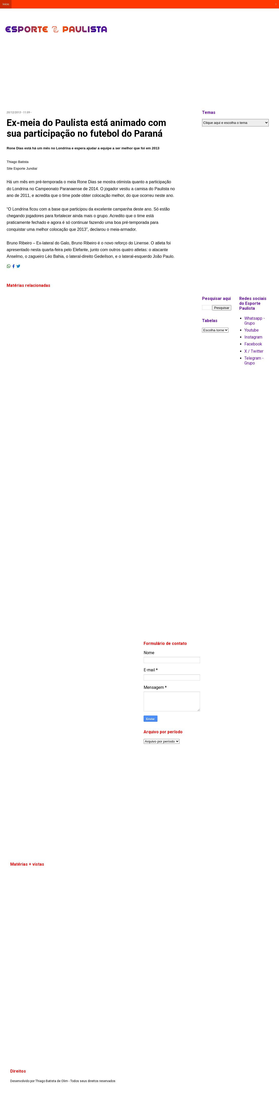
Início (6, 4)
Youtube (251, 330)
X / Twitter (253, 351)
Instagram (253, 337)
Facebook (253, 344)
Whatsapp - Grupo (254, 321)
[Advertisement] (164, 20)
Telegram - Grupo (254, 360)
